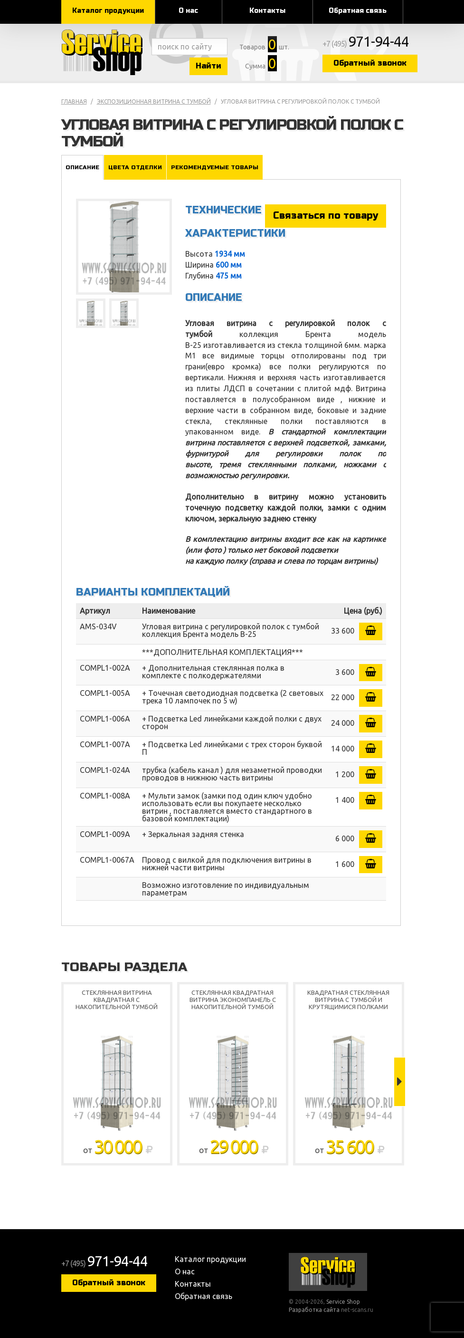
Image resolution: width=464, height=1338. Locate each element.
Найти (208, 65)
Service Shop (104, 52)
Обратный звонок (370, 62)
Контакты (267, 11)
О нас (188, 11)
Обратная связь (358, 11)
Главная (74, 101)
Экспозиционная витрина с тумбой (154, 101)
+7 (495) (365, 43)
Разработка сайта (314, 1310)
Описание (82, 167)
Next (400, 1082)
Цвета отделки (135, 167)
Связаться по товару (325, 215)
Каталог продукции (108, 11)
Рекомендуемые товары (214, 167)
